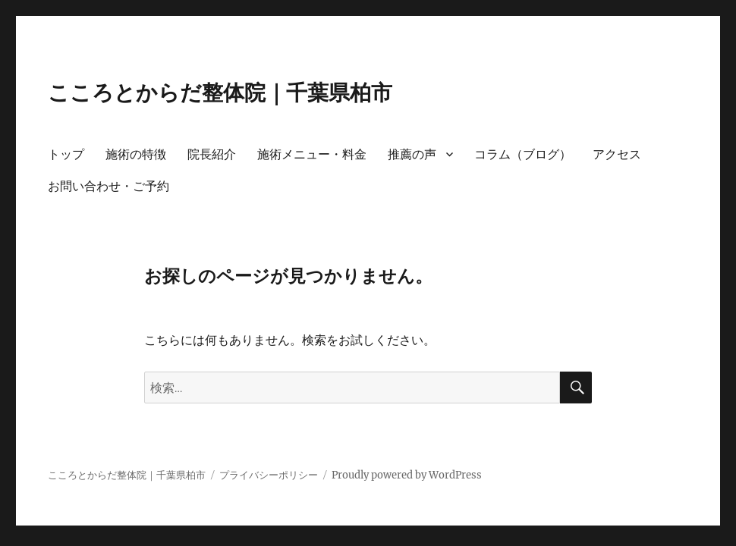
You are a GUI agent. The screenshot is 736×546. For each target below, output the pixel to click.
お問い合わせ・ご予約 (108, 186)
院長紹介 (211, 154)
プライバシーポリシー (268, 475)
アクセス (617, 154)
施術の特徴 (135, 154)
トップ (66, 154)
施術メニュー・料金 (311, 154)
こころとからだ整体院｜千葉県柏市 (220, 92)
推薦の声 (412, 154)
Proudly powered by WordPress (407, 475)
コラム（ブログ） (522, 154)
